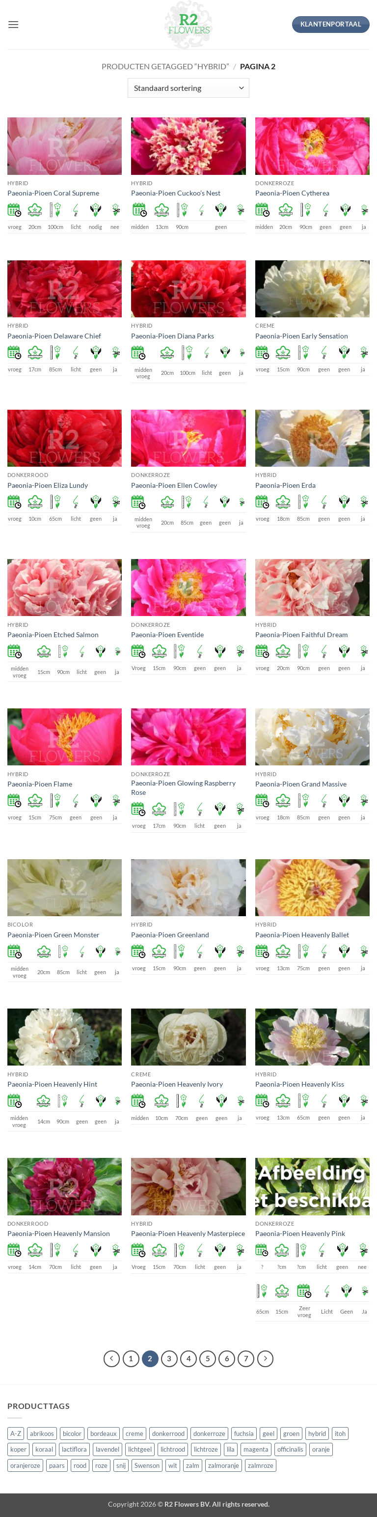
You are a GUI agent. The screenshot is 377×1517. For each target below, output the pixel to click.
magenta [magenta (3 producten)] (256, 1449)
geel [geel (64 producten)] (268, 1433)
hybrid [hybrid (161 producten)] (317, 1433)
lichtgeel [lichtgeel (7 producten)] (140, 1449)
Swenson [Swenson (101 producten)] (147, 1465)
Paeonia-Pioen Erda (285, 485)
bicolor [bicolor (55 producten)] (72, 1433)
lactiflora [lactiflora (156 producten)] (74, 1449)
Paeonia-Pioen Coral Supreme (53, 193)
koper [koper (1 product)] (18, 1449)
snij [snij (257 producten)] (121, 1465)
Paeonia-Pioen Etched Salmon (53, 634)
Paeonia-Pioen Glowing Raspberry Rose (183, 787)
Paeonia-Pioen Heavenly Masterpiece (188, 1233)
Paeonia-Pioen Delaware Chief (54, 336)
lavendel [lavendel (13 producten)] (107, 1449)
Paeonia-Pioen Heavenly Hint (52, 1084)
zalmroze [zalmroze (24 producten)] (260, 1465)
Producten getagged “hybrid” (165, 66)
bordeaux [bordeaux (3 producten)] (103, 1433)
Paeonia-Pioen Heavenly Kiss (299, 1084)
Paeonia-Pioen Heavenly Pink (300, 1233)
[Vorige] (112, 1358)
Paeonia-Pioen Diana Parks (172, 336)
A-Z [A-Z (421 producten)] (15, 1433)
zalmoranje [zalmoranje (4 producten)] (223, 1465)
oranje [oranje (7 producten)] (321, 1449)
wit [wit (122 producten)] (172, 1465)
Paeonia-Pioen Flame (39, 784)
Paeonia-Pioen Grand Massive (301, 784)
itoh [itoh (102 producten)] (340, 1433)
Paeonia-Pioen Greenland (170, 934)
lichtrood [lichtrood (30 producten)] (173, 1449)
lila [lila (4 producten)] (231, 1449)
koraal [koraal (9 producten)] (44, 1449)
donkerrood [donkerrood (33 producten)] (168, 1433)
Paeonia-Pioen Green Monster (53, 934)
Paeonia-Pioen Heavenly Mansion (58, 1233)
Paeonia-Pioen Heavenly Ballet (302, 934)
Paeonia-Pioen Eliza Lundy (47, 485)
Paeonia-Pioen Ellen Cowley (174, 485)
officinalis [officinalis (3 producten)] (290, 1449)
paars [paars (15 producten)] (57, 1465)
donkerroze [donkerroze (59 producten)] (209, 1433)
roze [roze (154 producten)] (101, 1465)
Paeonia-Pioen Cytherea (292, 193)
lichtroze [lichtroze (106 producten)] (206, 1449)
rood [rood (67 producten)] (80, 1465)
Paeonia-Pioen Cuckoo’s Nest (175, 193)
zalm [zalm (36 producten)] (192, 1465)
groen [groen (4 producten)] (291, 1433)
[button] (13, 24)
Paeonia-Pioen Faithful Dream (301, 634)
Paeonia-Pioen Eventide (167, 634)
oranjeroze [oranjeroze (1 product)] (25, 1465)
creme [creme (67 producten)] (134, 1433)
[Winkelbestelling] (188, 88)
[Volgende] (265, 1358)
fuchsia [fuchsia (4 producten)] (244, 1433)
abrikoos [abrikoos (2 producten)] (42, 1433)
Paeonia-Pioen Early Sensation (301, 336)
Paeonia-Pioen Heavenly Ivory (177, 1084)
